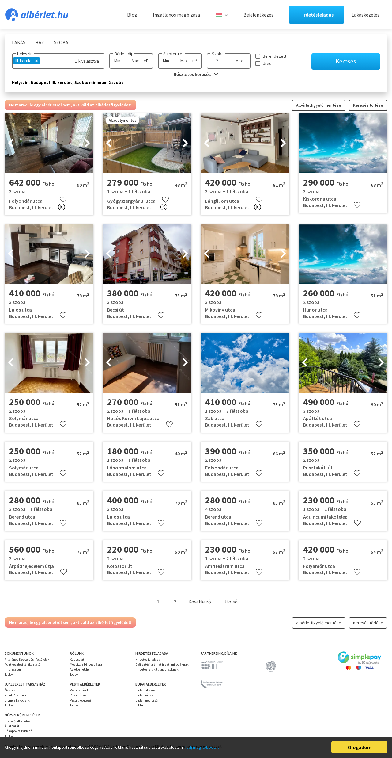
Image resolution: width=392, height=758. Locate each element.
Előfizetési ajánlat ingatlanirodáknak (162, 664)
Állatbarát (12, 726)
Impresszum (14, 669)
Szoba (218, 53)
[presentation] (11, 143)
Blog (132, 15)
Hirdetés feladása (147, 659)
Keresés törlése (368, 105)
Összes (10, 690)
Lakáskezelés (365, 15)
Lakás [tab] (18, 42)
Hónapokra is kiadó (18, 731)
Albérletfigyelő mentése (318, 105)
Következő (199, 602)
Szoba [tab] (61, 42)
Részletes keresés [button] (196, 74)
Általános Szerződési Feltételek (27, 659)
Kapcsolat (77, 659)
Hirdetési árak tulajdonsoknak (157, 669)
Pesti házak (78, 695)
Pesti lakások (79, 690)
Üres (267, 63)
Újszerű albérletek (18, 721)
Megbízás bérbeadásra (86, 664)
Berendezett (274, 56)
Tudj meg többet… (202, 747)
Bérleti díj (123, 53)
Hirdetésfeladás (317, 15)
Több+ (9, 674)
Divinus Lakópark (17, 700)
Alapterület (173, 53)
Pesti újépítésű (80, 700)
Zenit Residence (16, 695)
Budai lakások (145, 690)
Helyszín (24, 53)
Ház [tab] (39, 42)
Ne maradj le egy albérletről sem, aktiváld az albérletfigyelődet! (70, 105)
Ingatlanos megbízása (176, 15)
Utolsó (230, 602)
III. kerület (26, 60)
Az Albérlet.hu (80, 669)
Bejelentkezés (258, 15)
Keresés (346, 61)
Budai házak (144, 695)
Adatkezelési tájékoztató (22, 664)
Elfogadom (359, 747)
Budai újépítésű (146, 700)
